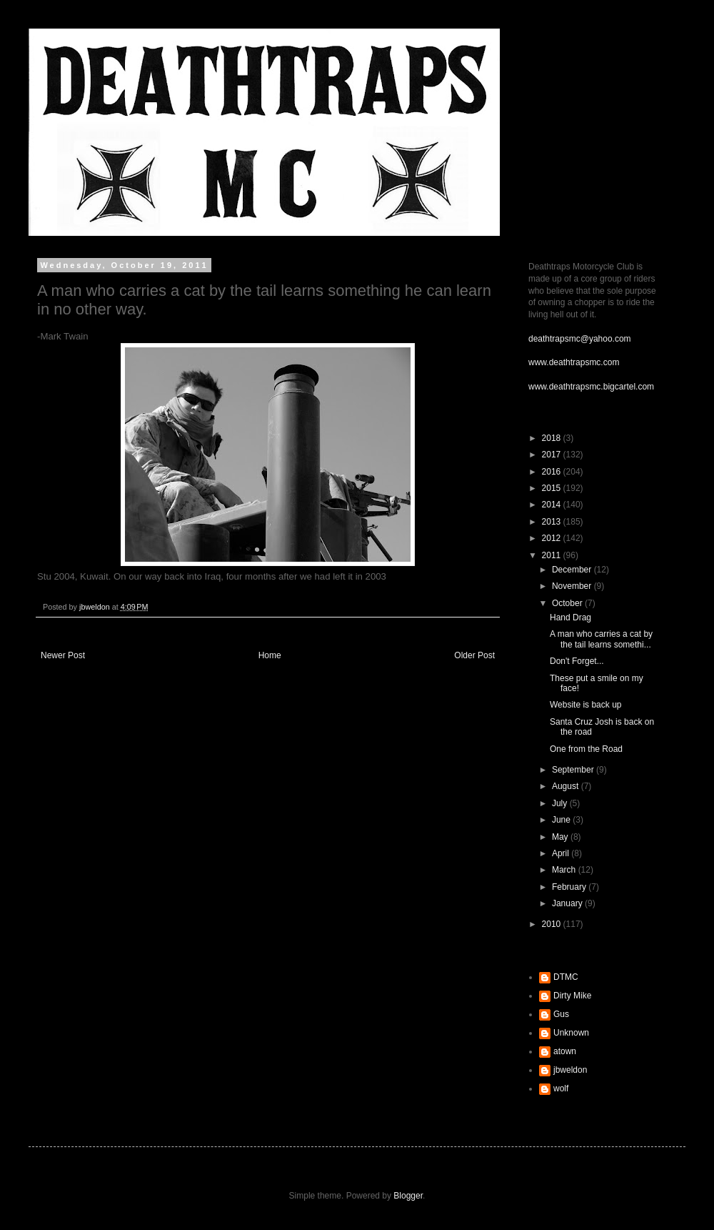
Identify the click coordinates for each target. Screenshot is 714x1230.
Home (269, 655)
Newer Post (63, 655)
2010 (552, 924)
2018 (552, 438)
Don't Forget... (577, 661)
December (573, 570)
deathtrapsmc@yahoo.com (579, 339)
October (568, 603)
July (561, 803)
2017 (552, 455)
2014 (552, 505)
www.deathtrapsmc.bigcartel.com (591, 387)
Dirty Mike (572, 996)
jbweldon (570, 1070)
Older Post (474, 655)
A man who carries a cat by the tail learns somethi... (601, 639)
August (566, 786)
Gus (561, 1014)
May (561, 837)
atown (564, 1051)
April (561, 853)
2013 (552, 522)
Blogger (408, 1196)
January (568, 903)
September (574, 770)
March (565, 870)
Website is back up (586, 705)
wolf (560, 1088)
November (573, 586)
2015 (552, 488)
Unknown (571, 1033)
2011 (552, 555)
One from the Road (586, 749)
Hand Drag (570, 617)
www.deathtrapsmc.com (573, 362)
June (562, 820)
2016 (552, 472)
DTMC (565, 977)
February (570, 887)
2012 (552, 538)
